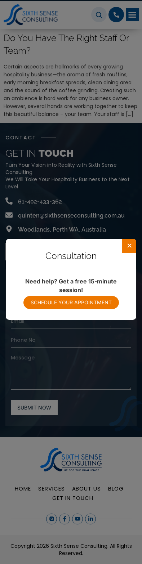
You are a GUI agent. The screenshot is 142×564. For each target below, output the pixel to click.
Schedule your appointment (71, 302)
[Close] (129, 245)
